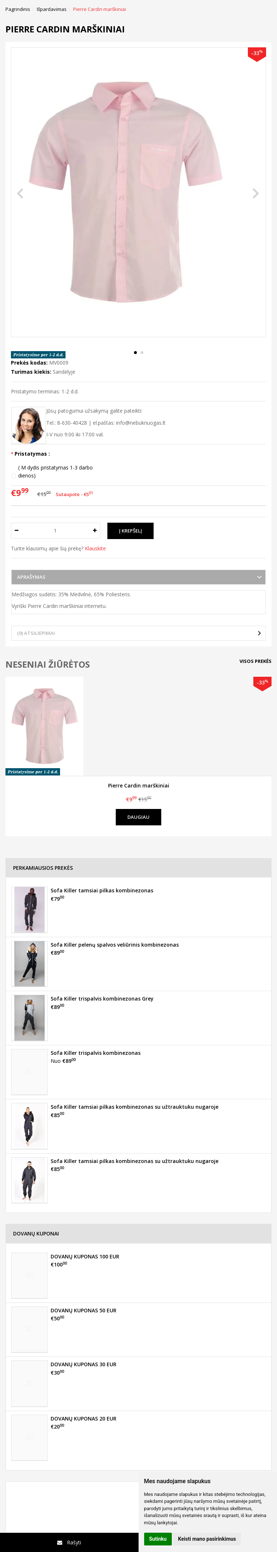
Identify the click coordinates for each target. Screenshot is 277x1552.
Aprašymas (31, 577)
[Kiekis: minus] (16, 531)
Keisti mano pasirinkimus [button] (207, 1539)
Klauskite (95, 548)
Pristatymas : (32, 453)
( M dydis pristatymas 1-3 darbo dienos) (55, 471)
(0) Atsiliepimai (36, 633)
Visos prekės (256, 661)
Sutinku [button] (158, 1539)
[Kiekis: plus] (95, 531)
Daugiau (138, 817)
